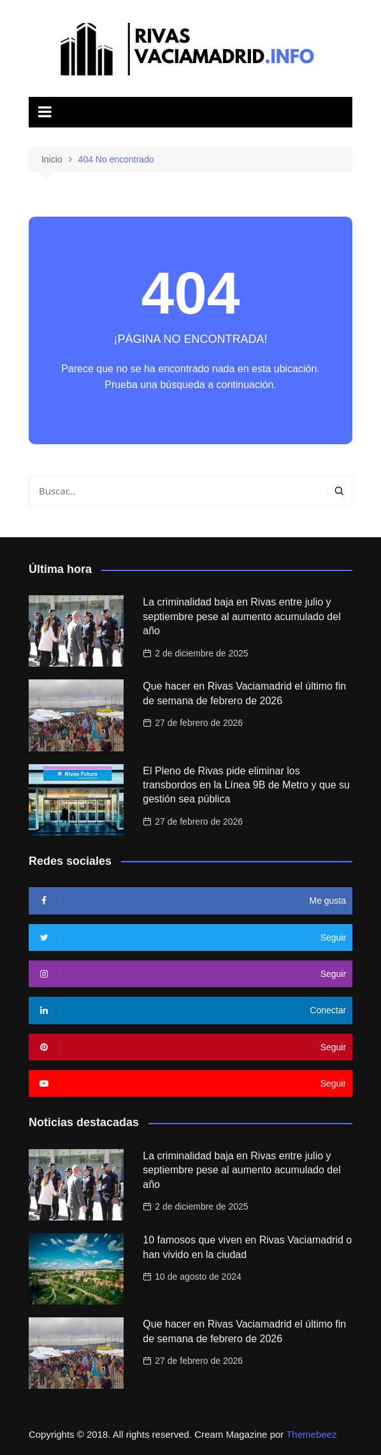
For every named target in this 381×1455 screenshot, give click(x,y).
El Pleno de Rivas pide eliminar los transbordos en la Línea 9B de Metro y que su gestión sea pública (246, 785)
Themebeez (311, 1434)
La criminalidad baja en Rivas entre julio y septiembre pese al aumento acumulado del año (241, 616)
